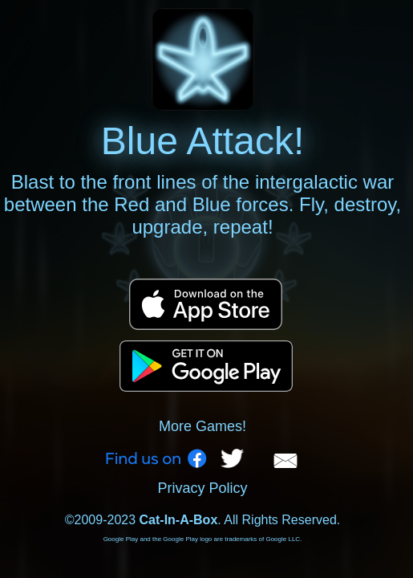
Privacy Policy (202, 488)
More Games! (202, 426)
